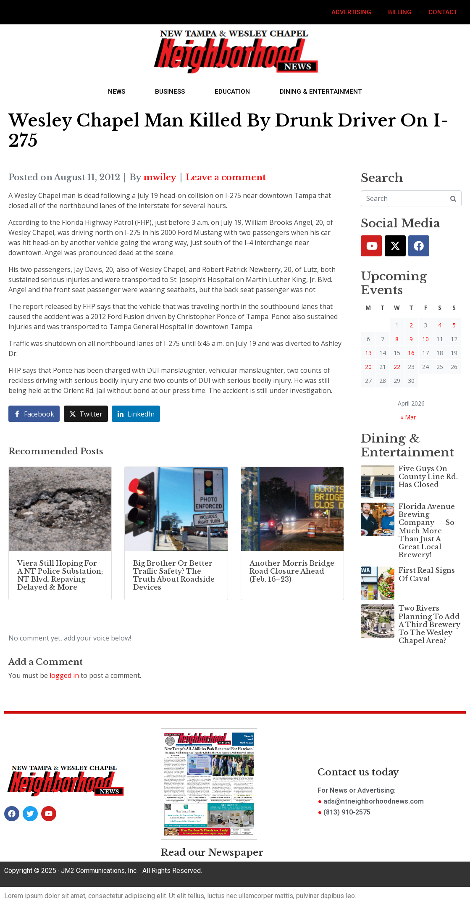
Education (232, 91)
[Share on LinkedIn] (136, 414)
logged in (64, 675)
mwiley (159, 177)
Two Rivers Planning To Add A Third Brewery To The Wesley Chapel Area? (429, 624)
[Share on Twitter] (86, 414)
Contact (442, 12)
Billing (400, 12)
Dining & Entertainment (321, 91)
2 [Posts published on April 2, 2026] (411, 325)
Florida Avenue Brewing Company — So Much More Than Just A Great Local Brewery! (427, 530)
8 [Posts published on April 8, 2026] (397, 339)
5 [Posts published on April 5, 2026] (454, 325)
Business (170, 91)
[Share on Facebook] (34, 414)
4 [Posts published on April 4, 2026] (439, 325)
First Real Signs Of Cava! (427, 574)
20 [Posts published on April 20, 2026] (368, 367)
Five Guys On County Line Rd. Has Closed (428, 476)
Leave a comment (226, 177)
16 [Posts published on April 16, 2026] (411, 353)
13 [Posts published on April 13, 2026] (368, 353)
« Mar (408, 417)
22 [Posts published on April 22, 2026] (397, 367)
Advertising (351, 12)
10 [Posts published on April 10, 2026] (425, 339)
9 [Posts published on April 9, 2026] (411, 339)
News (116, 91)
